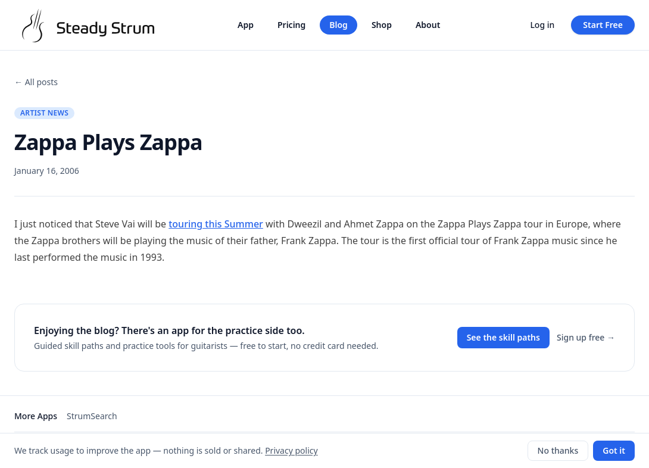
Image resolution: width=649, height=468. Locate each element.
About (428, 24)
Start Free (603, 24)
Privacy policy (291, 450)
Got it (614, 450)
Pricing (291, 24)
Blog (338, 24)
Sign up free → (586, 337)
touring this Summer (216, 223)
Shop (382, 24)
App (246, 24)
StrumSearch (92, 416)
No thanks (558, 450)
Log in (542, 24)
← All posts (36, 82)
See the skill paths (503, 337)
